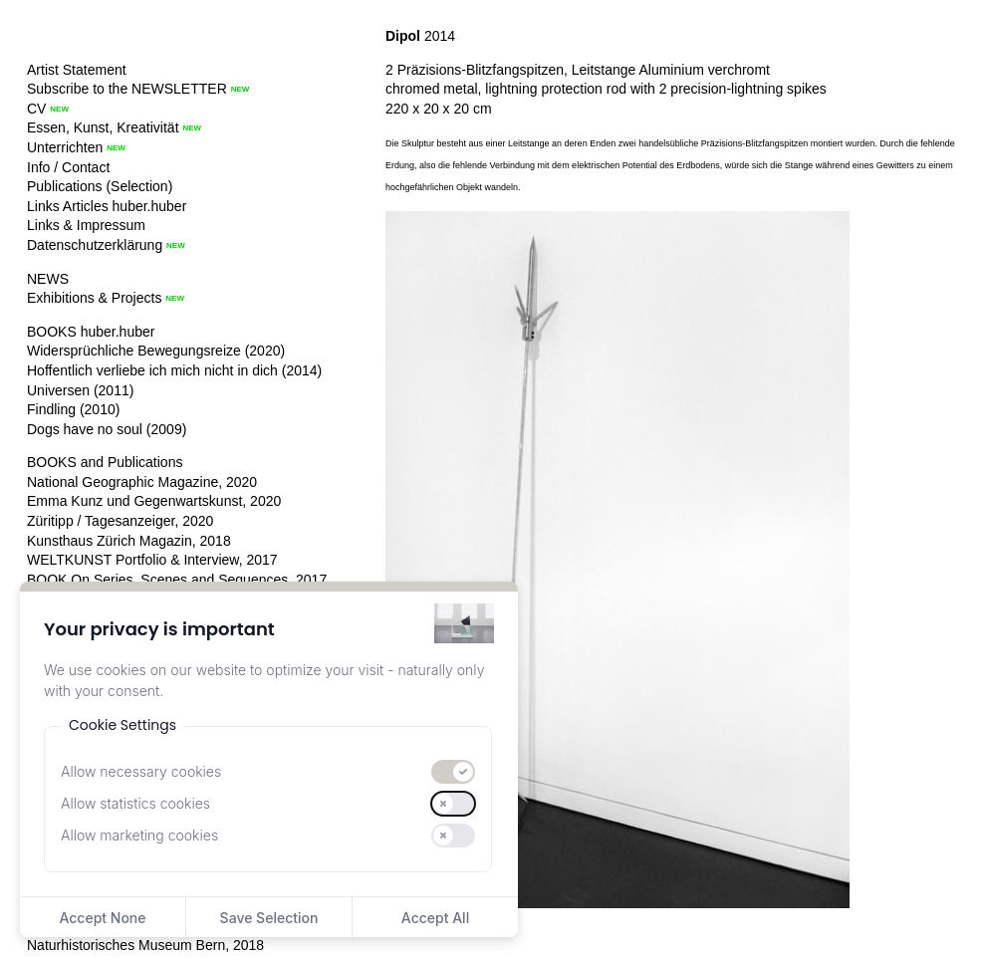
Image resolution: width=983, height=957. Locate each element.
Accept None (102, 917)
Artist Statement (76, 70)
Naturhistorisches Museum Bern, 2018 (145, 945)
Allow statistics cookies (135, 803)
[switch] (453, 772)
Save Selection (269, 917)
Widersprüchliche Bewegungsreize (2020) (156, 351)
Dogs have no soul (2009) (106, 429)
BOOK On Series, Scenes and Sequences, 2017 (177, 580)
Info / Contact (68, 167)
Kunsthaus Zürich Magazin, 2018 (129, 541)
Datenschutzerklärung (94, 245)
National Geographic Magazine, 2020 (142, 482)
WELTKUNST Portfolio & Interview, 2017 (152, 560)
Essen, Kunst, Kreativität (103, 127)
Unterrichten (65, 147)
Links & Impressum (86, 225)
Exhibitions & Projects (94, 298)
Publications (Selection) (99, 186)
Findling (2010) (73, 409)
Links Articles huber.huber (106, 206)
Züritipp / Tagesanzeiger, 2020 (120, 521)
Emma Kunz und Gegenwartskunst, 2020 (154, 501)
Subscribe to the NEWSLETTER (127, 89)
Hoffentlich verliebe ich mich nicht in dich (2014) (174, 370)
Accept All (435, 917)
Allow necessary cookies (141, 771)
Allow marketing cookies (139, 835)
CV (36, 109)
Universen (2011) (80, 390)
